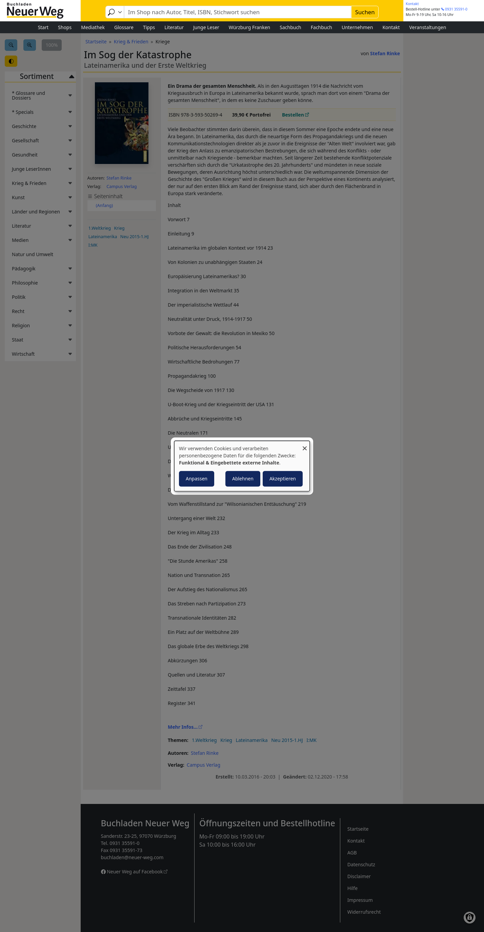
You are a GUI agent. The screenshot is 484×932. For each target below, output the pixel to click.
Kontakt (412, 3)
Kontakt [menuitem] (391, 27)
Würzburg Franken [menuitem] (249, 27)
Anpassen (196, 478)
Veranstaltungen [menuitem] (427, 27)
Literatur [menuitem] (174, 27)
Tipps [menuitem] (149, 27)
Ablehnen (243, 478)
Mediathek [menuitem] (93, 27)
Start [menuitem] (43, 27)
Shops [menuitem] (65, 27)
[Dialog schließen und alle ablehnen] (305, 445)
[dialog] (242, 466)
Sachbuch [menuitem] (290, 27)
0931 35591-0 (456, 9)
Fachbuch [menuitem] (321, 27)
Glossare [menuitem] (124, 27)
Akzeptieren (282, 478)
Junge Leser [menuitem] (206, 27)
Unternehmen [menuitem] (357, 27)
